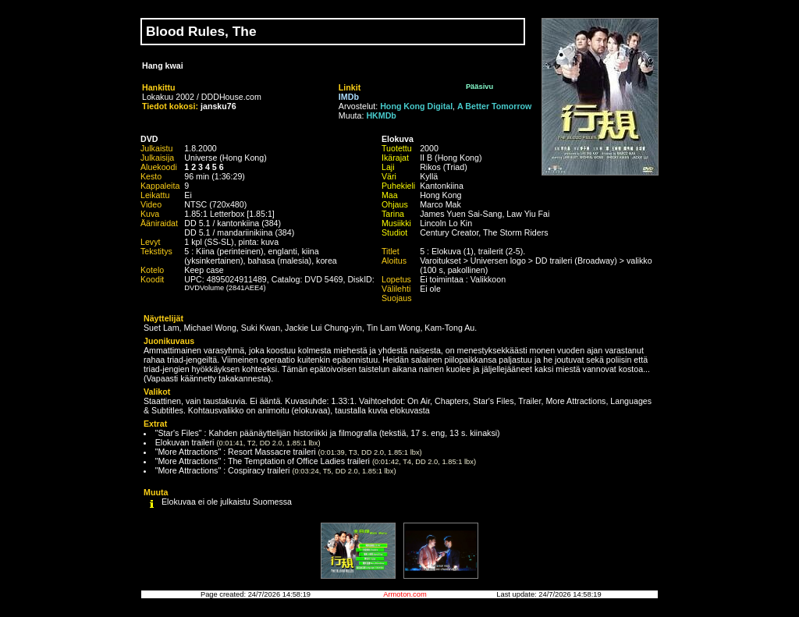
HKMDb (381, 115)
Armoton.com (404, 594)
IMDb (349, 96)
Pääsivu (479, 86)
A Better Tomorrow (494, 106)
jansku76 (218, 106)
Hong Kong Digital (416, 106)
